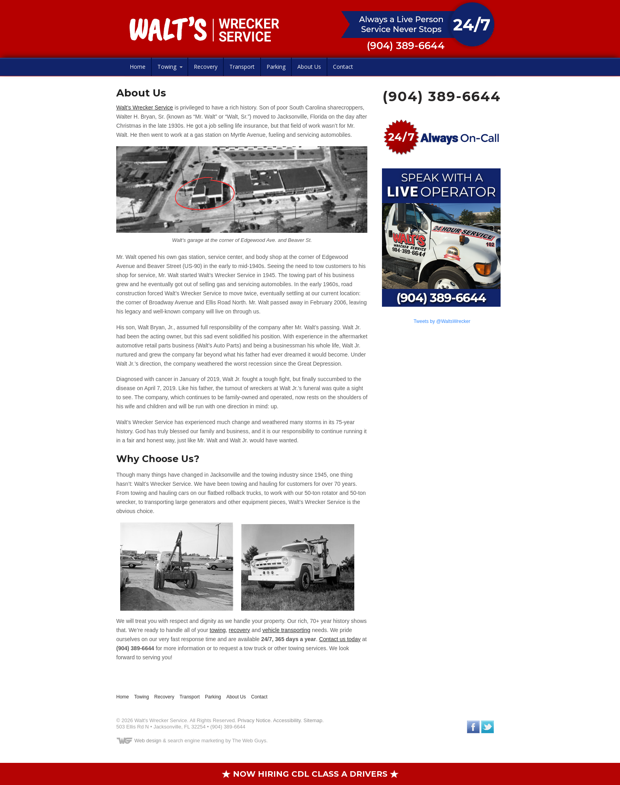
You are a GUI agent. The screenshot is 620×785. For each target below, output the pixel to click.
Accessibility (287, 720)
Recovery (205, 66)
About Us (309, 66)
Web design (147, 740)
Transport (242, 66)
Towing (166, 66)
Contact (343, 66)
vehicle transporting (286, 630)
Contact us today (340, 639)
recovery (239, 630)
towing (217, 630)
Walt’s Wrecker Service (144, 107)
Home (138, 66)
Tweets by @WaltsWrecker (442, 321)
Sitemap (313, 720)
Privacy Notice (254, 720)
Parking (276, 66)
